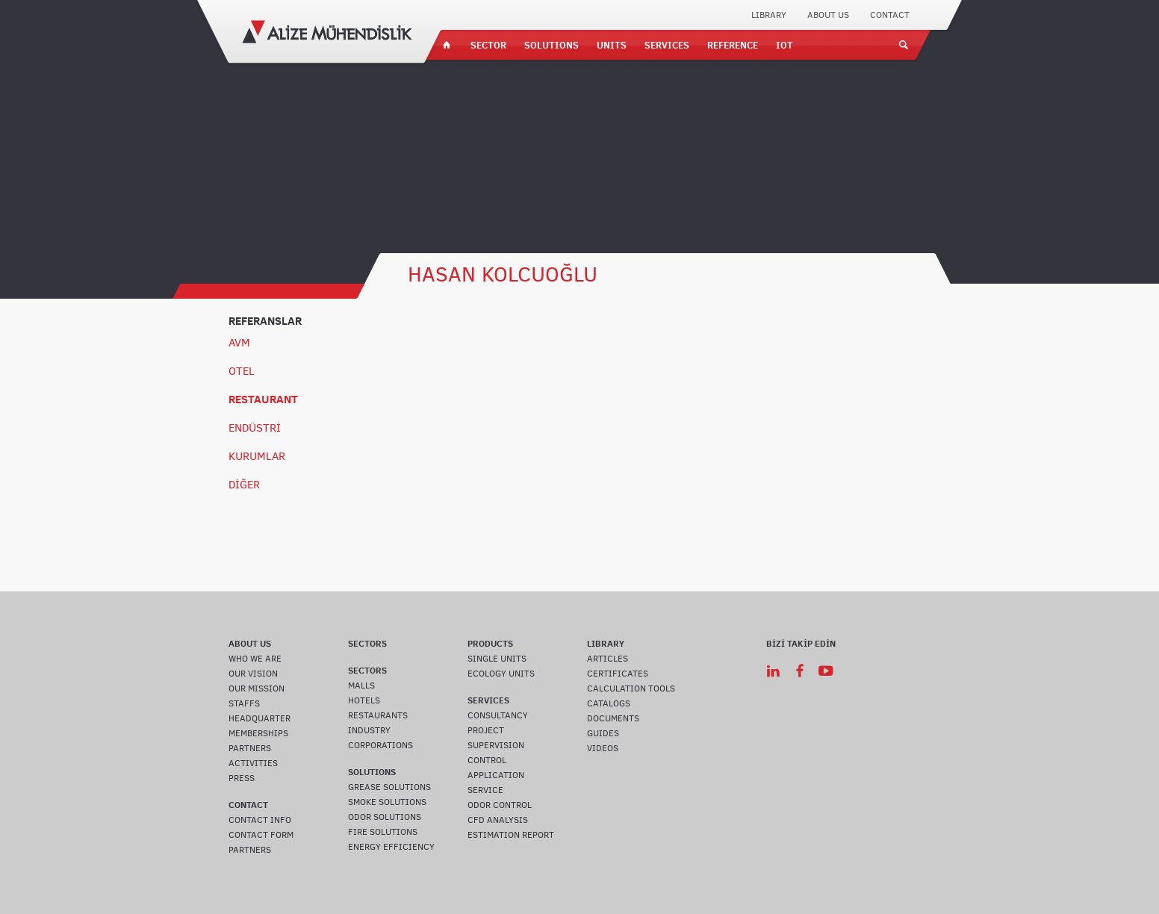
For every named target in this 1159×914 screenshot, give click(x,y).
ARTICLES (607, 659)
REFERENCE (732, 45)
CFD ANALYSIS (497, 820)
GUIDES (603, 733)
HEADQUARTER (259, 718)
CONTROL (486, 760)
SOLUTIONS (551, 45)
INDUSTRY (369, 730)
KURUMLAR (257, 456)
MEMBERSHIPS (258, 733)
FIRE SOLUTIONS (382, 832)
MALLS (361, 685)
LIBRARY (768, 15)
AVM (239, 342)
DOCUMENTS (613, 718)
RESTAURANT (263, 399)
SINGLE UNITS (496, 659)
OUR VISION (253, 674)
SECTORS (367, 643)
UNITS (612, 45)
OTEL (242, 371)
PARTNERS (250, 748)
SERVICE (485, 790)
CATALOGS (608, 703)
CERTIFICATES (617, 674)
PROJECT (485, 730)
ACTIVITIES (253, 763)
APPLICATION (495, 775)
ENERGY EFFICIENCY (391, 847)
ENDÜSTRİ (255, 427)
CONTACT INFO (260, 820)
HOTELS (364, 700)
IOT (784, 45)
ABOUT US (828, 15)
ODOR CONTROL (499, 805)
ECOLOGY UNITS (501, 674)
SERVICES (666, 45)
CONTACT (890, 15)
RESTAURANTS (378, 715)
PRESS (242, 778)
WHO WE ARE (255, 659)
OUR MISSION (257, 688)
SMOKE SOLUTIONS (387, 802)
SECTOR (488, 45)
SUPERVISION (495, 745)
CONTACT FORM (261, 835)
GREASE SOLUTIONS (389, 787)
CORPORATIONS (380, 745)
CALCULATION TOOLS (631, 688)
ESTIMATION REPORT (510, 835)
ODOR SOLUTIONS (384, 817)
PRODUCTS (490, 643)
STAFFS (244, 703)
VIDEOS (602, 748)
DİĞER (244, 484)
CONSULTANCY (497, 715)
